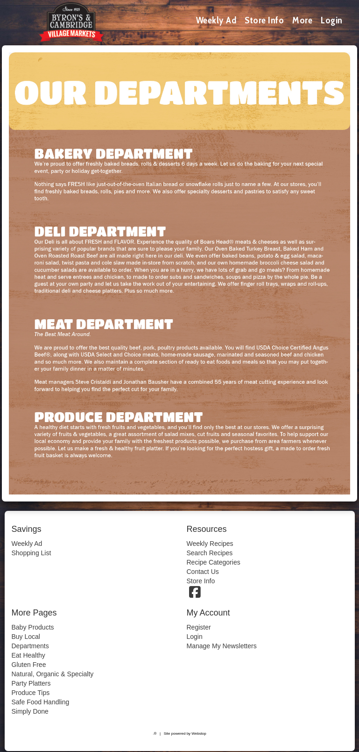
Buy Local (26, 636)
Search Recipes (210, 553)
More (302, 20)
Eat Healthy (28, 655)
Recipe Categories (213, 562)
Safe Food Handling (41, 702)
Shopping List (31, 553)
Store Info (264, 20)
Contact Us (203, 571)
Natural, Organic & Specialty (53, 674)
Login (332, 20)
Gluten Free (29, 664)
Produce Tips (31, 692)
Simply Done (30, 711)
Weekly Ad (216, 20)
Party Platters (31, 683)
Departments (30, 646)
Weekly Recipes (210, 543)
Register (199, 627)
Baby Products (33, 627)
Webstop (198, 733)
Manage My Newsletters (222, 646)
